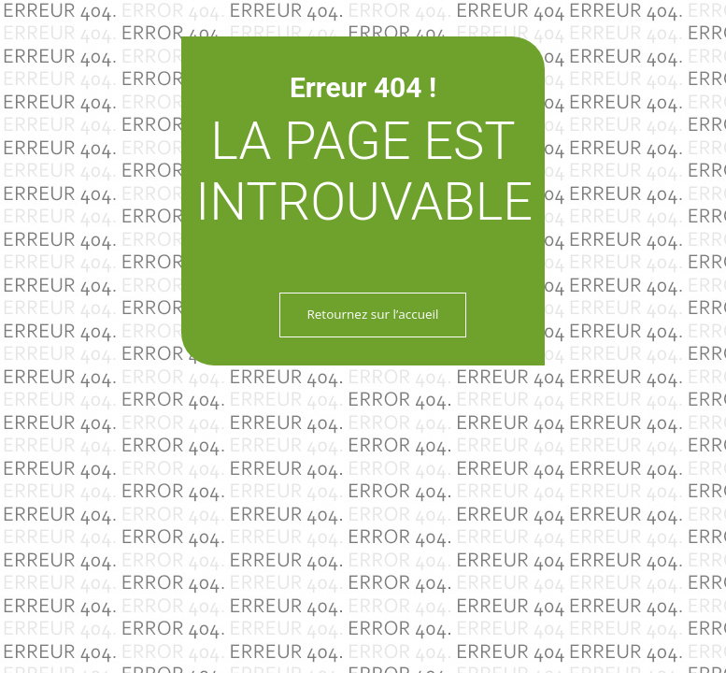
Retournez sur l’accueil (372, 314)
